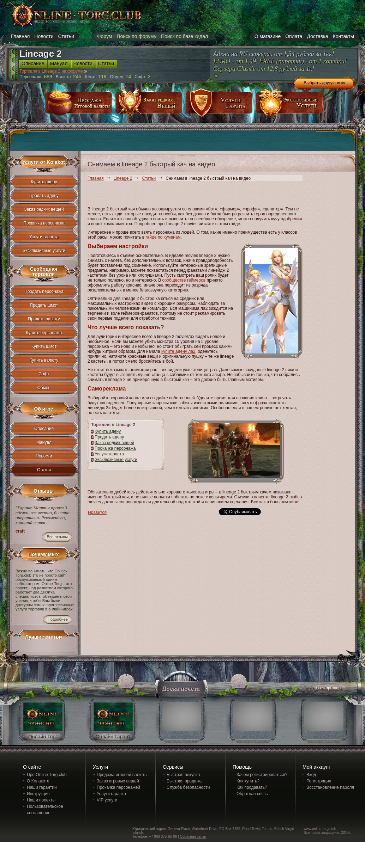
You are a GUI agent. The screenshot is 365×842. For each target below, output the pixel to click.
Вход (311, 774)
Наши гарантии (42, 787)
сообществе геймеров (184, 280)
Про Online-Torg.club (47, 774)
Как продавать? (252, 787)
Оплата (293, 36)
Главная (96, 178)
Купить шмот (43, 346)
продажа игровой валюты (78, 105)
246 (77, 76)
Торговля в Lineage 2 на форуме (53, 71)
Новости (44, 456)
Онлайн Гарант (113, 736)
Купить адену (108, 431)
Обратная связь (252, 793)
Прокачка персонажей (118, 787)
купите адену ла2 (178, 351)
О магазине (268, 36)
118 (102, 76)
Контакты (343, 36)
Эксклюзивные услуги (116, 459)
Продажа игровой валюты (122, 774)
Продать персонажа (44, 291)
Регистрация (318, 781)
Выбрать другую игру (324, 82)
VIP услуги (107, 800)
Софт (43, 373)
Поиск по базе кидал (184, 36)
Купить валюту (44, 360)
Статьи (149, 178)
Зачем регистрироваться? (262, 774)
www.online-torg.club (320, 829)
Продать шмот (44, 305)
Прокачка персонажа (115, 448)
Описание (44, 428)
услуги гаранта (219, 105)
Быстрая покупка (183, 774)
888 (48, 76)
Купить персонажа (44, 332)
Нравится (97, 512)
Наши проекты (41, 800)
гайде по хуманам (162, 237)
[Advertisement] (133, 194)
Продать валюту (44, 318)
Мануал (44, 442)
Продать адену (109, 437)
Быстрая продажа (184, 781)
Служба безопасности (188, 787)
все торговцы (328, 689)
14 (128, 76)
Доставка (317, 36)
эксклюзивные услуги (289, 105)
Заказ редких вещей (114, 442)
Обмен (44, 387)
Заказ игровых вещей (118, 781)
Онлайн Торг (42, 736)
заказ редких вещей (148, 105)
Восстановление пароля (330, 787)
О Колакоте (38, 781)
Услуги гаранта (109, 453)
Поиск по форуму (136, 36)
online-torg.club (68, 15)
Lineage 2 (123, 178)
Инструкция (38, 793)
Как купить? (248, 781)
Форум (104, 36)
